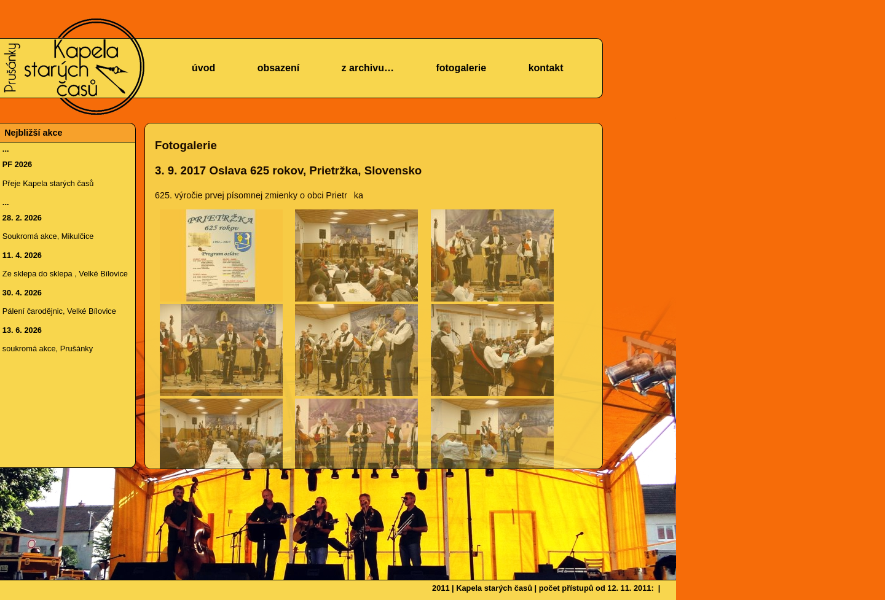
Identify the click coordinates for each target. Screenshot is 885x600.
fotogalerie (461, 68)
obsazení (278, 68)
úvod (203, 68)
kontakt (546, 68)
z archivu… (368, 68)
